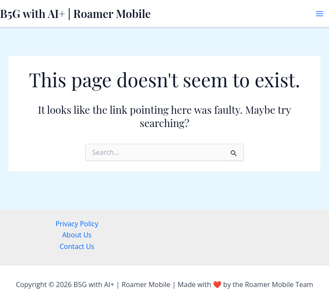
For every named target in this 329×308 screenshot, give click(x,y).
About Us (77, 235)
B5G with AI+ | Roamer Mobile (75, 13)
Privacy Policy (77, 223)
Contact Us (77, 246)
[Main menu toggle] (319, 13)
